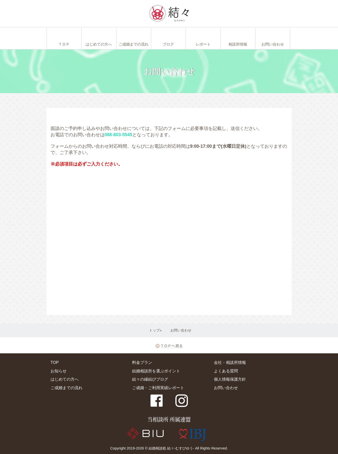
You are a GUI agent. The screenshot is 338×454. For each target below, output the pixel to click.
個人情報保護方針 (230, 379)
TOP (55, 362)
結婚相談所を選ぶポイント (156, 371)
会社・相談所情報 (230, 362)
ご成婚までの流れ (67, 387)
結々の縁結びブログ (150, 379)
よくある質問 (226, 371)
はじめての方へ (65, 379)
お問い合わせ (226, 387)
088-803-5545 (118, 134)
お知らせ (59, 371)
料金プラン (142, 362)
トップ (154, 330)
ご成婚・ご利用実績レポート (158, 387)
